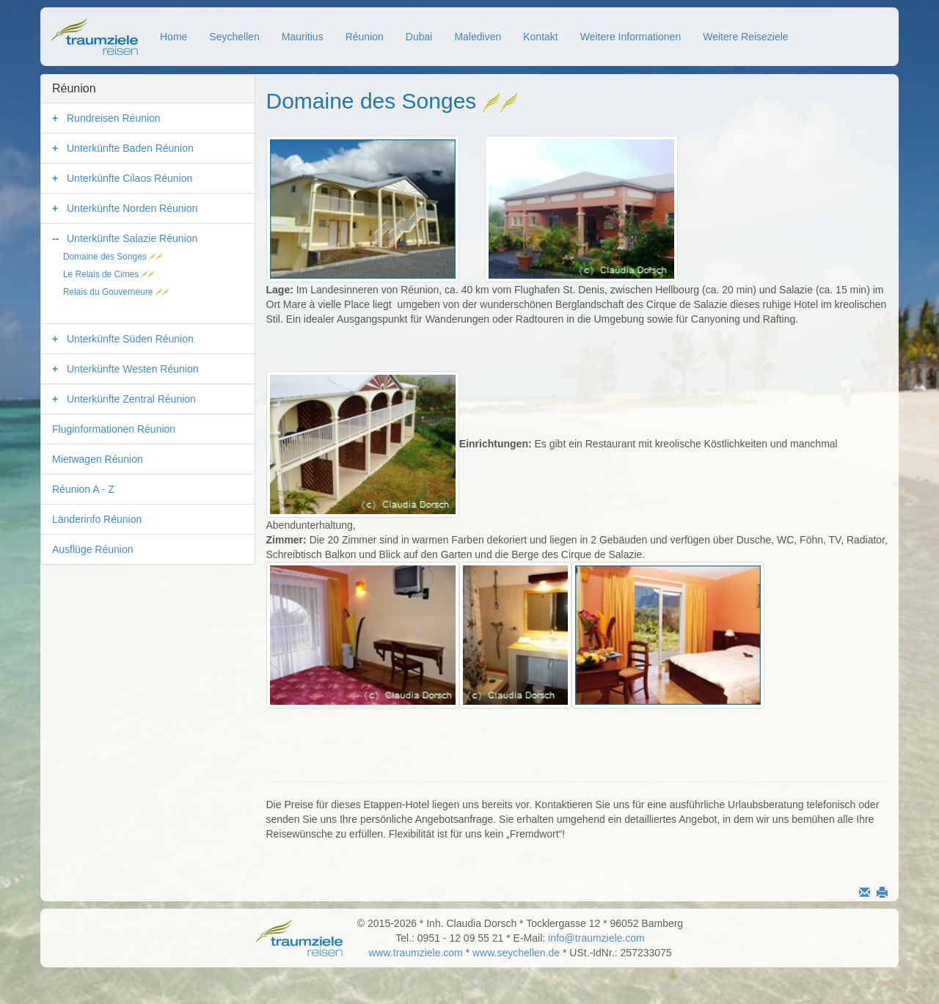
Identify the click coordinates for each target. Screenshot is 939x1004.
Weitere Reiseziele (745, 37)
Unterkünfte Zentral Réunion (131, 399)
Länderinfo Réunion (97, 519)
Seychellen (234, 37)
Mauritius (303, 37)
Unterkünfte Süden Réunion (130, 339)
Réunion (365, 37)
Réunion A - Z (83, 489)
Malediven (477, 37)
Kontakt (540, 37)
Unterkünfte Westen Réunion (133, 369)
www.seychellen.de (516, 953)
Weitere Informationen (630, 37)
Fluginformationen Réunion (113, 429)
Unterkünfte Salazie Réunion (132, 238)
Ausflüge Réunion (93, 549)
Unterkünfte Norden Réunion (132, 208)
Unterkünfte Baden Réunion (130, 148)
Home (173, 37)
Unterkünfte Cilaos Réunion (129, 178)
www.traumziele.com (415, 953)
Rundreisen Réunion (114, 118)
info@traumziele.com (596, 938)
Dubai (419, 37)
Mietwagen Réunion (97, 459)
